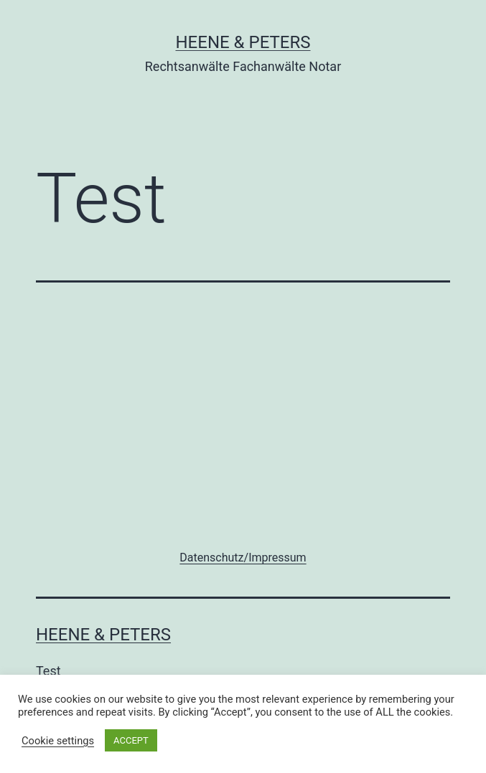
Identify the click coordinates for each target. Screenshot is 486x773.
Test (48, 670)
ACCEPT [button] (131, 740)
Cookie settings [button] (58, 740)
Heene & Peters (242, 42)
